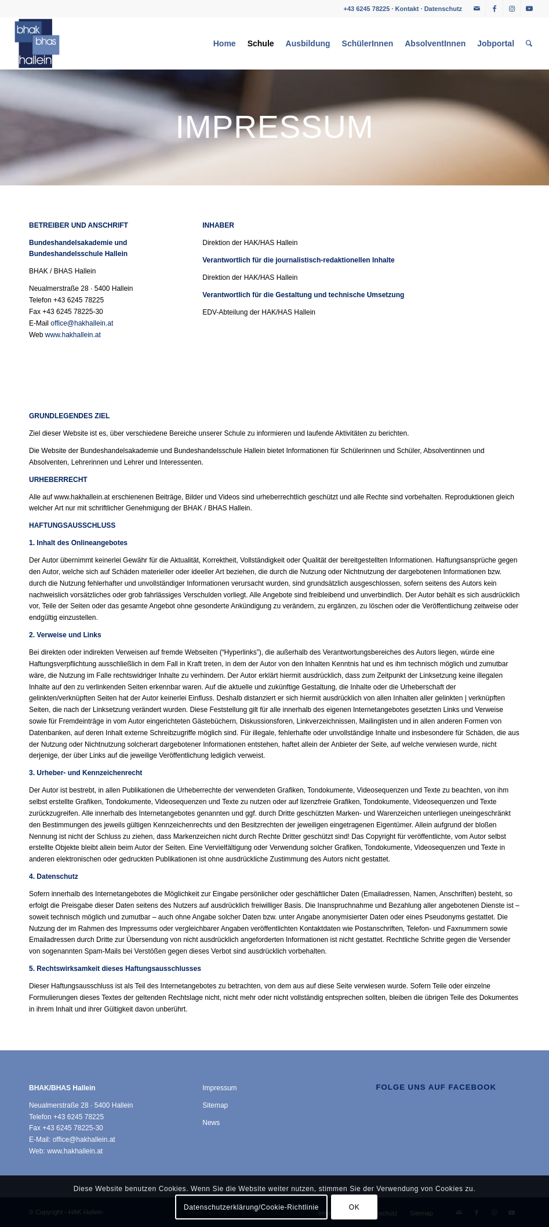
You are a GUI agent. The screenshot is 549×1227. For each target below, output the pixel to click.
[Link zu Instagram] (511, 8)
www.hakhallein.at (73, 335)
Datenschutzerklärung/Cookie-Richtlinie (251, 1207)
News (211, 1123)
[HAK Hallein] (37, 43)
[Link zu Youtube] (529, 8)
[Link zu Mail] (476, 8)
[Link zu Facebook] (494, 8)
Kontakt (407, 8)
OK (354, 1207)
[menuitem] (225, 43)
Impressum (219, 1088)
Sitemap (215, 1105)
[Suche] (529, 43)
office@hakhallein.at (81, 323)
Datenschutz (443, 8)
